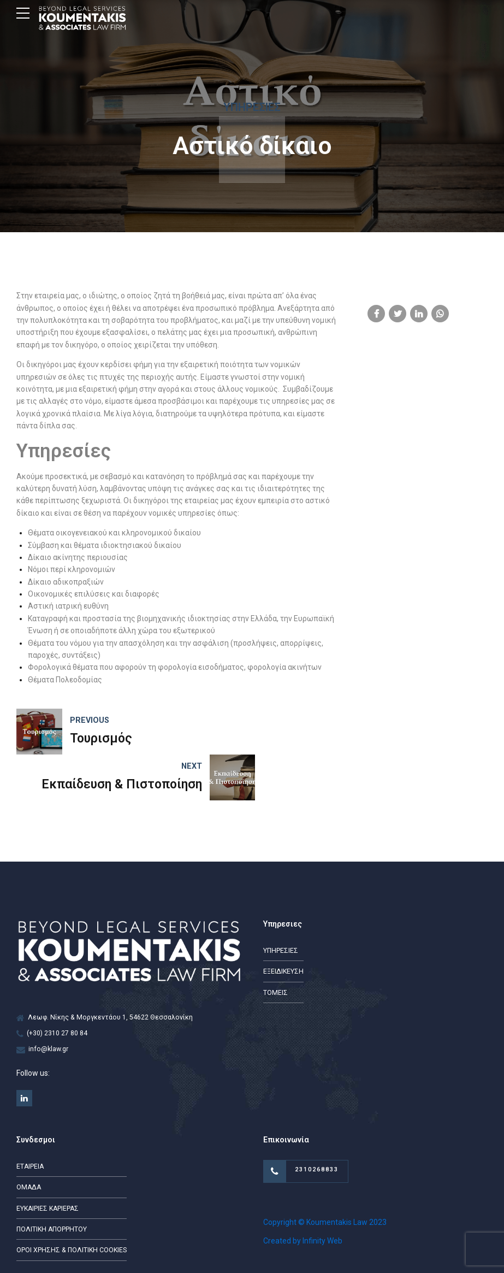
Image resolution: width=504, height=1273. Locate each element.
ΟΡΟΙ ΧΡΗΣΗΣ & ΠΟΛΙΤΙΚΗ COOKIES (71, 1205)
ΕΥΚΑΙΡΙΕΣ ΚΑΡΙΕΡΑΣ (47, 1163)
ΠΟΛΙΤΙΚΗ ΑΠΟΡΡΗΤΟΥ (51, 1184)
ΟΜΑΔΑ (28, 1142)
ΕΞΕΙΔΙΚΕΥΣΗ (283, 925)
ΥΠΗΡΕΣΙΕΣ (280, 905)
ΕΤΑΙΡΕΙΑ (30, 1121)
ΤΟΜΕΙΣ (275, 947)
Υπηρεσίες (252, 107)
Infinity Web (322, 1196)
